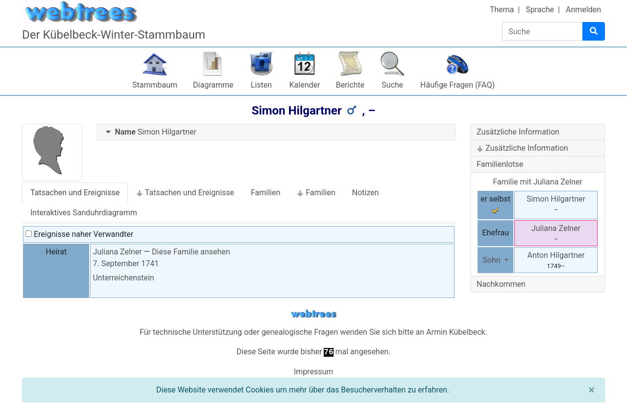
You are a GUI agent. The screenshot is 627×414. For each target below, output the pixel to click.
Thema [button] (502, 9)
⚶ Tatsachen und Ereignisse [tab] (185, 192)
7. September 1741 (126, 263)
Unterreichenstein (123, 277)
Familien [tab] (265, 192)
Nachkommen (501, 284)
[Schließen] (591, 390)
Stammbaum (154, 85)
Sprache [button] (540, 9)
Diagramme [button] (213, 85)
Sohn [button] (492, 260)
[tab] (276, 132)
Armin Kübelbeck (455, 332)
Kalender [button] (304, 85)
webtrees (313, 314)
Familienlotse (500, 164)
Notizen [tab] (365, 192)
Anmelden (583, 9)
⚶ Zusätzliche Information (522, 148)
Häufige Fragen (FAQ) (457, 85)
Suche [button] (392, 85)
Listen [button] (261, 85)
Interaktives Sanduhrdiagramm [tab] (83, 212)
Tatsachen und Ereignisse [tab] (75, 192)
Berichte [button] (350, 85)
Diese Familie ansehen (191, 251)
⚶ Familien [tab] (316, 192)
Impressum (314, 371)
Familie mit (537, 181)
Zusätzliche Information (518, 132)
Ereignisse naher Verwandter (79, 234)
